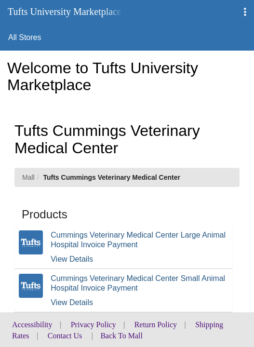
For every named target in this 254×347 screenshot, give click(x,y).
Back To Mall (121, 336)
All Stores (24, 37)
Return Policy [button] (155, 324)
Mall (28, 177)
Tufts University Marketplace (64, 11)
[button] (245, 12)
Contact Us (65, 336)
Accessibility (32, 324)
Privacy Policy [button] (93, 324)
